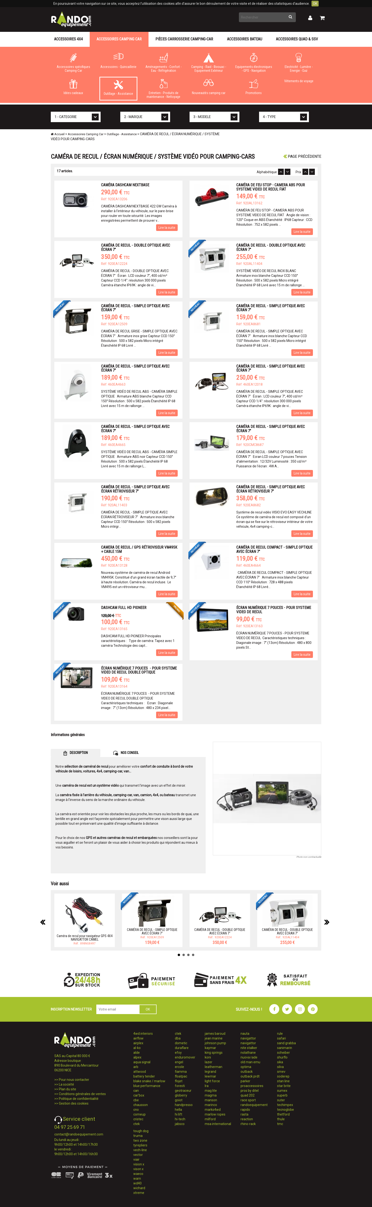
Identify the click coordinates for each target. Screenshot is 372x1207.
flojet (178, 1081)
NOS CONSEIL (126, 753)
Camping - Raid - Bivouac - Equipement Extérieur (208, 62)
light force (212, 1081)
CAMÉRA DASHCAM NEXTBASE (125, 185)
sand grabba (286, 1043)
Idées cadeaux (73, 87)
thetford (283, 1114)
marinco (211, 1105)
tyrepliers (140, 1145)
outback (247, 1071)
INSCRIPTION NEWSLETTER (71, 1009)
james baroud (215, 1033)
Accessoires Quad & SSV (297, 39)
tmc (280, 1124)
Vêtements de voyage (298, 81)
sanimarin (284, 1048)
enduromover (185, 1057)
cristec (138, 1119)
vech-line (140, 1150)
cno (136, 1109)
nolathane (248, 1052)
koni (208, 1057)
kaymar (210, 1048)
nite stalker (249, 1048)
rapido (245, 1109)
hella (178, 1109)
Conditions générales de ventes (82, 1094)
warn (137, 1178)
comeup (139, 1114)
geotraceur (183, 1090)
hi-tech (180, 1119)
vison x (138, 1169)
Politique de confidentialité (78, 1099)
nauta (245, 1033)
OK (315, 3)
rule (280, 1033)
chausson (140, 1105)
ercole (179, 1067)
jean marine (214, 1038)
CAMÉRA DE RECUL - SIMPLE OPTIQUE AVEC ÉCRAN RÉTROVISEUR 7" (135, 489)
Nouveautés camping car (208, 87)
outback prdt (250, 1076)
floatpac (181, 1076)
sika (280, 1062)
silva (280, 1067)
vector (138, 1155)
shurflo (282, 1057)
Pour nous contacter (74, 1080)
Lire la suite (166, 228)
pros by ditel (250, 1090)
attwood (139, 1071)
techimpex (285, 1105)
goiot (178, 1100)
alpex (137, 1057)
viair (136, 1159)
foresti (180, 1086)
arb (135, 1067)
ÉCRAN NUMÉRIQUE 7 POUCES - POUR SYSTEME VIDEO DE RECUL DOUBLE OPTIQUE (139, 670)
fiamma (181, 1071)
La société (66, 1084)
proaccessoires (252, 1086)
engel (179, 1062)
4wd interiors (143, 1033)
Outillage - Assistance (118, 88)
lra (207, 1086)
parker (245, 1081)
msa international (218, 1124)
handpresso (184, 1105)
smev (281, 1071)
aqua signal (141, 1062)
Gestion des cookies (73, 1103)
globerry (181, 1095)
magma (211, 1095)
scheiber (283, 1052)
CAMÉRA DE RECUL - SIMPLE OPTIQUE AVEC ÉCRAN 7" (135, 308)
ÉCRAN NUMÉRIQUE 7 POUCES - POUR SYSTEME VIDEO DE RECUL (273, 609)
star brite (284, 1086)
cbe (136, 1100)
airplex (138, 1043)
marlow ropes (215, 1114)
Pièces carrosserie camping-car (184, 39)
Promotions (253, 87)
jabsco (180, 1124)
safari (281, 1038)
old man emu (250, 1062)
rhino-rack (248, 1124)
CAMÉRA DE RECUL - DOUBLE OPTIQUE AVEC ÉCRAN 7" (135, 247)
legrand (210, 1071)
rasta (244, 1114)
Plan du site (67, 1089)
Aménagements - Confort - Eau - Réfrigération (163, 62)
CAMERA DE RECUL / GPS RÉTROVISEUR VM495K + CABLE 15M (139, 549)
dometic (181, 1043)
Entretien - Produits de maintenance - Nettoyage (163, 89)
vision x (138, 1164)
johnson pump (215, 1043)
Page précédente (302, 156)
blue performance (146, 1086)
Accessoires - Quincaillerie (118, 61)
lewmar (210, 1076)
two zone (140, 1140)
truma (138, 1136)
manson (211, 1100)
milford (210, 1119)
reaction (247, 1119)
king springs (214, 1052)
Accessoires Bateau (244, 39)
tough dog (141, 1131)
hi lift (178, 1114)
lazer (208, 1062)
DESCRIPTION (75, 753)
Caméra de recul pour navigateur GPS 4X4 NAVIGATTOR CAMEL (84, 937)
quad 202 (248, 1095)
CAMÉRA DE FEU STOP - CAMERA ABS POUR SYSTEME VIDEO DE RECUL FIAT (270, 187)
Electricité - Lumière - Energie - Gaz (298, 62)
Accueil (58, 134)
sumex (282, 1090)
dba (178, 1038)
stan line (283, 1081)
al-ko (137, 1048)
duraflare (182, 1048)
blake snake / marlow (149, 1081)
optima (246, 1067)
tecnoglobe (285, 1109)
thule (281, 1119)
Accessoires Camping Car (119, 39)
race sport (248, 1100)
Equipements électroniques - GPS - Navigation (253, 62)
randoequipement (254, 1105)
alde (136, 1052)
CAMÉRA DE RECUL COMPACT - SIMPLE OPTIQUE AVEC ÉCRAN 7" (274, 549)
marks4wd (213, 1109)
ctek (136, 1124)
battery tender (144, 1076)
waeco (138, 1174)
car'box (138, 1095)
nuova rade (249, 1057)
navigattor (248, 1038)
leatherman (213, 1067)
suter (281, 1100)
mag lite (211, 1090)
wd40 (137, 1183)
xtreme (138, 1193)
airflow (138, 1038)
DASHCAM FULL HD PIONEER (123, 607)
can (136, 1090)
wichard (139, 1188)
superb (282, 1095)
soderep (283, 1076)
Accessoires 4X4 (68, 39)
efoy (178, 1052)
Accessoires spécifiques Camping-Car (73, 62)
